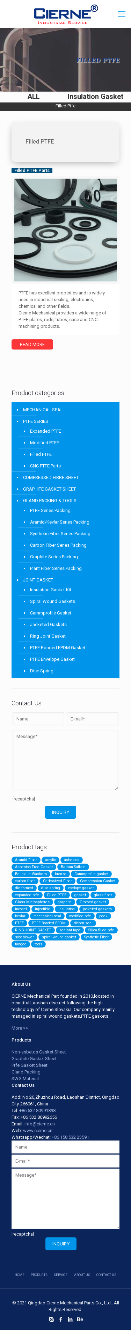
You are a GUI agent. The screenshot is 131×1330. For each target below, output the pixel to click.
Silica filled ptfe (101, 930)
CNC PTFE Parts (45, 465)
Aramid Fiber (26, 860)
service (60, 1275)
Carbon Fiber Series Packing (58, 545)
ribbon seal (83, 923)
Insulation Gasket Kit (50, 589)
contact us (106, 1275)
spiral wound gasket (59, 937)
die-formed (24, 888)
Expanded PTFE (45, 431)
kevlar (20, 916)
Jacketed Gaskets (48, 624)
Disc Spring (41, 670)
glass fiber (103, 895)
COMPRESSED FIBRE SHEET (51, 477)
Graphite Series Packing (54, 556)
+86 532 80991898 (37, 1110)
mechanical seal (47, 916)
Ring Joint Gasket (48, 636)
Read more (32, 344)
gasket (80, 895)
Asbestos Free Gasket (34, 867)
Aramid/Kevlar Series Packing (59, 522)
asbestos (71, 860)
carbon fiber (25, 881)
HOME (19, 1275)
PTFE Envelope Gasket (52, 659)
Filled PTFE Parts (32, 170)
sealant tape (69, 930)
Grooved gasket (93, 902)
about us (82, 1275)
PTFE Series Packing (50, 510)
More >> (20, 1028)
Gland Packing (26, 1072)
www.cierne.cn (37, 1130)
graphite (65, 902)
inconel (21, 909)
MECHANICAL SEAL (43, 409)
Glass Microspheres (32, 902)
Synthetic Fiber (96, 937)
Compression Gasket (97, 881)
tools (38, 944)
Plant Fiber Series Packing (56, 568)
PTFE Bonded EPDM (49, 923)
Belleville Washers (31, 874)
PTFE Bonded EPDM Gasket (57, 647)
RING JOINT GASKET (33, 930)
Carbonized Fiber (57, 881)
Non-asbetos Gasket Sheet (39, 1052)
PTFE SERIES (35, 421)
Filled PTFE (41, 454)
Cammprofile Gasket (50, 613)
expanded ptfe (27, 895)
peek (103, 916)
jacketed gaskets (97, 909)
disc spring (50, 888)
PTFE (19, 923)
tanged (21, 944)
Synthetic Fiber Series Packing (60, 533)
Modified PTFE (44, 442)
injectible (42, 909)
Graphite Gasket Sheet (34, 1058)
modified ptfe (80, 916)
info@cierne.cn (39, 1123)
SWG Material (25, 1078)
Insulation (66, 909)
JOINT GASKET (38, 580)
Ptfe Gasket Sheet (30, 1065)
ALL (33, 96)
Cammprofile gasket (91, 874)
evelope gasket (81, 888)
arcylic (50, 860)
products (39, 1275)
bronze (60, 874)
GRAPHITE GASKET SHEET (49, 489)
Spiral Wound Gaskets (52, 601)
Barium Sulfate (73, 867)
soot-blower (24, 937)
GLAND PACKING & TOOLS (50, 500)
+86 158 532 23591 (70, 1137)
